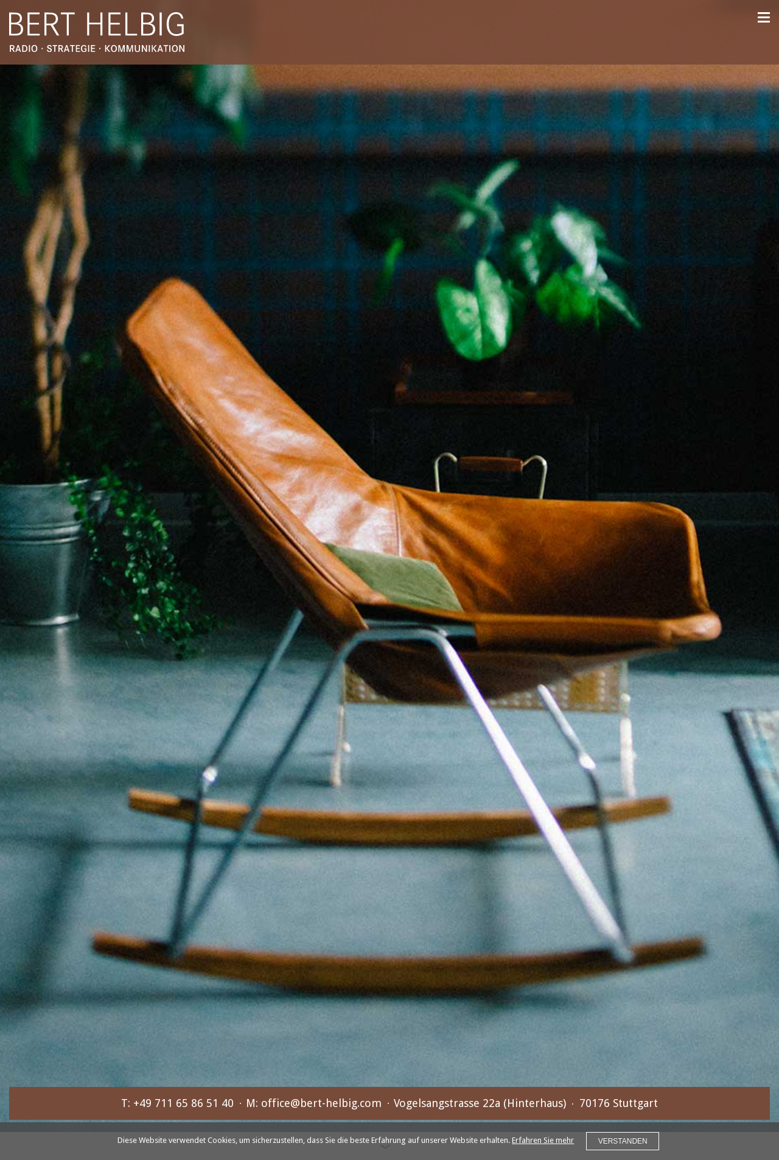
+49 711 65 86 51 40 (183, 1103)
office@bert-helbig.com (321, 1103)
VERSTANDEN (623, 1141)
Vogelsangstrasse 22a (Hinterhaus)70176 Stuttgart (526, 1103)
